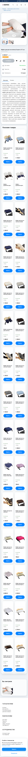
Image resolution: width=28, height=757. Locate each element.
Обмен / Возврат (6, 723)
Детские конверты (6, 711)
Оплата (4, 722)
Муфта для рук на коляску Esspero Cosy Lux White (20, 620)
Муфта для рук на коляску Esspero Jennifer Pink (20, 475)
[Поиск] (13, 4)
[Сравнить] (20, 60)
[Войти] (17, 4)
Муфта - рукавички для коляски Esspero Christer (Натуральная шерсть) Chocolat (7, 185)
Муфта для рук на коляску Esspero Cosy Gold (20, 584)
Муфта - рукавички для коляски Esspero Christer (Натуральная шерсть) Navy (20, 185)
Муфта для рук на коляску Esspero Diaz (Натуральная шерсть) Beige (7, 294)
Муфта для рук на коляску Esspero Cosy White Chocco (7, 656)
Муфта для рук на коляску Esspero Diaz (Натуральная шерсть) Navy (7, 257)
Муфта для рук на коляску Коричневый (7, 511)
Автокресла (5, 708)
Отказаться (14, 753)
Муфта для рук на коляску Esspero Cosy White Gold (7, 547)
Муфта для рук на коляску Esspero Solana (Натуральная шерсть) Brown (20, 330)
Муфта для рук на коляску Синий (20, 221)
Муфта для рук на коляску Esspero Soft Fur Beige (20, 294)
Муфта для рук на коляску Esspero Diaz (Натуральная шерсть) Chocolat (20, 511)
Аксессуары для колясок (13, 8)
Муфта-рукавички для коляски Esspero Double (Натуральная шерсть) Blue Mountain (7, 148)
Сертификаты (5, 725)
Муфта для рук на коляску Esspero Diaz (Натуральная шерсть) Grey (7, 402)
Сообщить (8, 60)
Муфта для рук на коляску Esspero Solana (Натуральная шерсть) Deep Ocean (7, 221)
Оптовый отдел (6, 733)
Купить (8, 161)
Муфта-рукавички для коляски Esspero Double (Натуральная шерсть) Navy (7, 330)
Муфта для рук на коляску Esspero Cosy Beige (20, 656)
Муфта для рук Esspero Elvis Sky (7, 475)
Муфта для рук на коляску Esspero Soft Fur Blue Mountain (20, 402)
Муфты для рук (7, 10)
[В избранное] (16, 60)
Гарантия (4, 721)
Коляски (4, 707)
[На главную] (5, 4)
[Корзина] (21, 4)
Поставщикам (5, 734)
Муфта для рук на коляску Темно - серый (20, 366)
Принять (14, 749)
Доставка (4, 719)
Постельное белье (6, 710)
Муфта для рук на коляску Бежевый (20, 257)
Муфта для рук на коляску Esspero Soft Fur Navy (20, 439)
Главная (4, 8)
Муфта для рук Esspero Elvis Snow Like (7, 620)
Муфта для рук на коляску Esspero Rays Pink (20, 547)
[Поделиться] (24, 60)
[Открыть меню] (25, 4)
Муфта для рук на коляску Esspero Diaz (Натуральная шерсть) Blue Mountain (20, 148)
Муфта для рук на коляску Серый (7, 366)
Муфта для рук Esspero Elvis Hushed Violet (7, 584)
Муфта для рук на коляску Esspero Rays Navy (7, 439)
